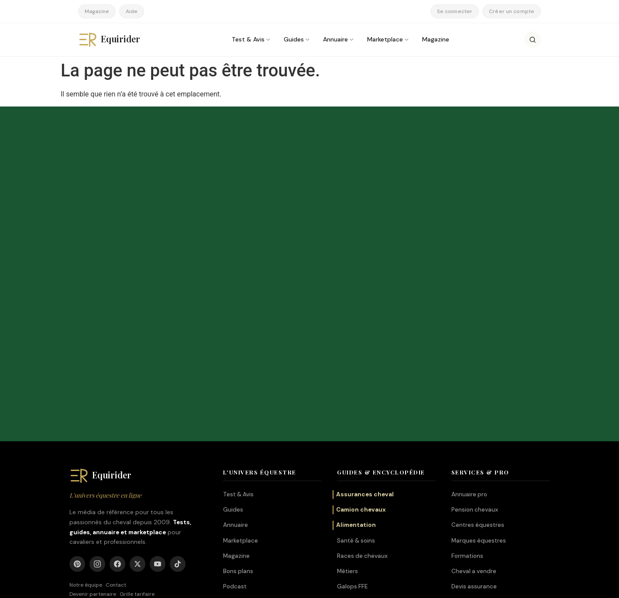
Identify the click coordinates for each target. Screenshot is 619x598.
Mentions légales (420, 586)
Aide (132, 11)
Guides (294, 39)
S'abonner (387, 194)
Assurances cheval (365, 307)
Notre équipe (85, 397)
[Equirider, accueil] (117, 39)
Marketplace (385, 39)
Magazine (97, 11)
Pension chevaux (474, 322)
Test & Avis (248, 39)
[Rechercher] (532, 39)
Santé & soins (356, 353)
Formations (467, 368)
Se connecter (454, 11)
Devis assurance (474, 399)
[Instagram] (97, 377)
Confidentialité (493, 586)
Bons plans (238, 384)
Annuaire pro (469, 307)
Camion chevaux (361, 322)
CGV (458, 586)
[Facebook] (117, 377)
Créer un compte (511, 11)
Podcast (235, 399)
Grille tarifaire (137, 406)
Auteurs (380, 586)
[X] (137, 377)
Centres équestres (477, 337)
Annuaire (335, 39)
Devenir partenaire (92, 406)
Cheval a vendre (473, 384)
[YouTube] (157, 377)
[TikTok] (178, 377)
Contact (116, 397)
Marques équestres (478, 353)
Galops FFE (352, 399)
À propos (348, 586)
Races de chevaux (362, 368)
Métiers (347, 384)
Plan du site (536, 586)
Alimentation (356, 337)
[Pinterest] (77, 377)
